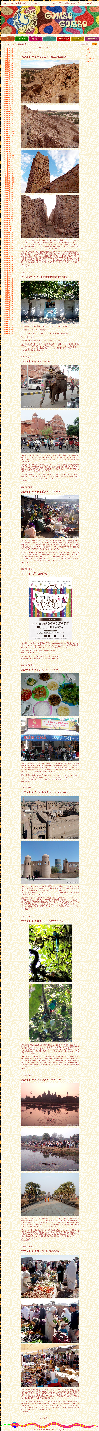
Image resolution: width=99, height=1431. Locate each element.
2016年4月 (7, 289)
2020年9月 (7, 184)
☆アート (87, 52)
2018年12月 (7, 226)
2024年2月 (7, 101)
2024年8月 (7, 89)
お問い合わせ (92, 38)
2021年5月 (7, 168)
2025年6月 (7, 69)
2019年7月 (7, 212)
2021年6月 (7, 166)
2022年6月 (7, 141)
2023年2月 (7, 125)
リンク (78, 38)
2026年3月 (7, 51)
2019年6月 (7, 214)
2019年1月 (7, 224)
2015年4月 (7, 313)
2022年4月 (7, 146)
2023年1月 (7, 127)
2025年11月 (7, 59)
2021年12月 (7, 154)
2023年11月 (7, 107)
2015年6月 (7, 309)
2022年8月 (7, 137)
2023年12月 (7, 105)
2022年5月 (7, 143)
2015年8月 (7, 305)
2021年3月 (7, 172)
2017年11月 (7, 252)
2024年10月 (7, 85)
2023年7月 (7, 115)
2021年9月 (7, 160)
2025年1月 (7, 79)
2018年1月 (7, 248)
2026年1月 (7, 55)
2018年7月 (7, 236)
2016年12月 (7, 273)
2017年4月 (7, 267)
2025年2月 (7, 77)
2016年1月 (7, 295)
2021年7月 (7, 164)
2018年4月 (7, 242)
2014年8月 (7, 329)
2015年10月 (7, 301)
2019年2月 (7, 222)
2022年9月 (7, 135)
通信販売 (36, 38)
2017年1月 (7, 271)
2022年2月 (7, 150)
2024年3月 (7, 99)
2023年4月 (7, 121)
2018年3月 (7, 244)
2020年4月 (7, 194)
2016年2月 (7, 293)
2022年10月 (7, 133)
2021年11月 (7, 156)
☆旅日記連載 (88, 61)
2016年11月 (7, 275)
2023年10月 (7, 109)
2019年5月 (7, 216)
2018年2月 (7, 246)
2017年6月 (7, 263)
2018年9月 (7, 232)
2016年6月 (7, 285)
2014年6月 (7, 333)
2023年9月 (7, 111)
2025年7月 (7, 67)
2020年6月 (7, 190)
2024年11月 (7, 83)
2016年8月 (7, 281)
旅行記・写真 (64, 38)
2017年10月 (7, 254)
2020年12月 (7, 178)
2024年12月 (7, 81)
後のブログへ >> (44, 47)
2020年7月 (7, 188)
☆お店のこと (88, 49)
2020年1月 (7, 200)
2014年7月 (7, 331)
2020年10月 (7, 182)
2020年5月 (7, 192)
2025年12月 (7, 57)
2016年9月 (7, 279)
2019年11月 (7, 204)
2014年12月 (7, 321)
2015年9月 (7, 303)
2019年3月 (7, 220)
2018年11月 (7, 228)
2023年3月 (7, 123)
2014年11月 (7, 323)
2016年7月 (7, 283)
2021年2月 (7, 174)
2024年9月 (7, 87)
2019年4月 (7, 218)
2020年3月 (7, 196)
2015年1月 (7, 319)
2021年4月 (7, 170)
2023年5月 (7, 119)
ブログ (50, 38)
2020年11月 (7, 180)
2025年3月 (7, 75)
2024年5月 (7, 95)
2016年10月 (7, 277)
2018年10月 (7, 230)
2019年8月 (7, 210)
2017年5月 (7, 265)
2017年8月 (7, 258)
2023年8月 (7, 113)
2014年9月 (7, 327)
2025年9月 (7, 63)
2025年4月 (7, 73)
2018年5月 (7, 240)
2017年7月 (7, 261)
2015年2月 (7, 317)
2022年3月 (7, 148)
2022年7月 (7, 139)
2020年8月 (7, 186)
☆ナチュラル (88, 55)
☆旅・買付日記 (89, 58)
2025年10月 (7, 61)
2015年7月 (7, 307)
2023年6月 (7, 117)
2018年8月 (7, 234)
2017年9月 (7, 256)
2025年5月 (7, 71)
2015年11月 (7, 299)
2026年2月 (7, 53)
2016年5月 (7, 287)
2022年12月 (7, 129)
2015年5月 (7, 311)
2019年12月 (7, 202)
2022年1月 (7, 152)
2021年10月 (7, 158)
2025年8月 (7, 65)
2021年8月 (7, 162)
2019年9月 (7, 208)
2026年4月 (7, 49)
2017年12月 (7, 250)
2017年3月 (7, 269)
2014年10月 (7, 325)
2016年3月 (7, 291)
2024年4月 (7, 97)
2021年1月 (7, 176)
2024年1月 (7, 103)
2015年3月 (7, 315)
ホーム (8, 38)
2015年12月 (7, 297)
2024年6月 (7, 93)
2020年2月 (7, 198)
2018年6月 (7, 238)
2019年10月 (7, 206)
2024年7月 (7, 91)
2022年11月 (7, 131)
